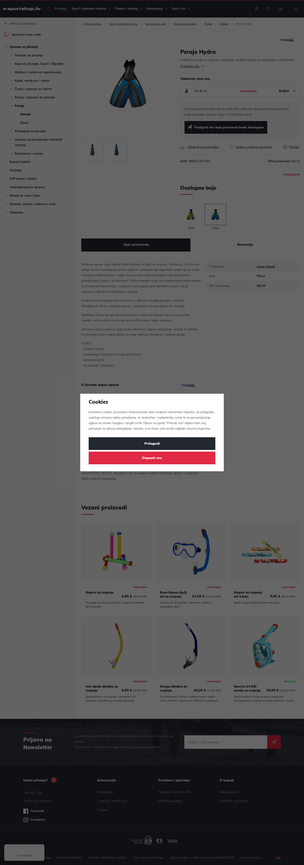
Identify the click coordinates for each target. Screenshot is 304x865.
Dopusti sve (152, 458)
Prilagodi (152, 443)
